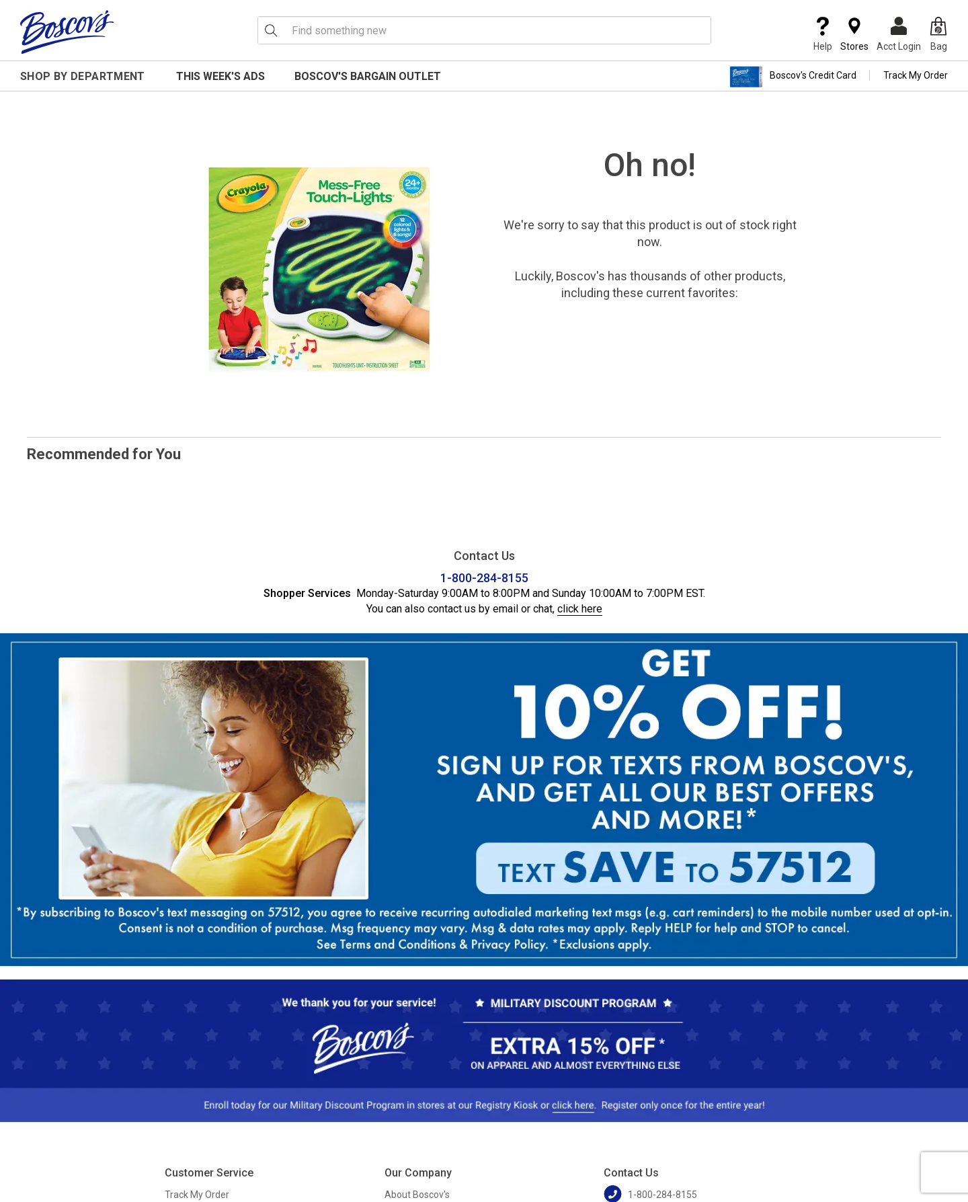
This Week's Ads (220, 76)
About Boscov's (417, 1194)
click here (579, 608)
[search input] (484, 30)
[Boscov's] (67, 31)
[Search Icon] (270, 30)
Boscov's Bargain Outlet (367, 76)
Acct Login (899, 34)
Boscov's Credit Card (792, 77)
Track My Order (915, 75)
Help (822, 34)
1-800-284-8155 (484, 578)
